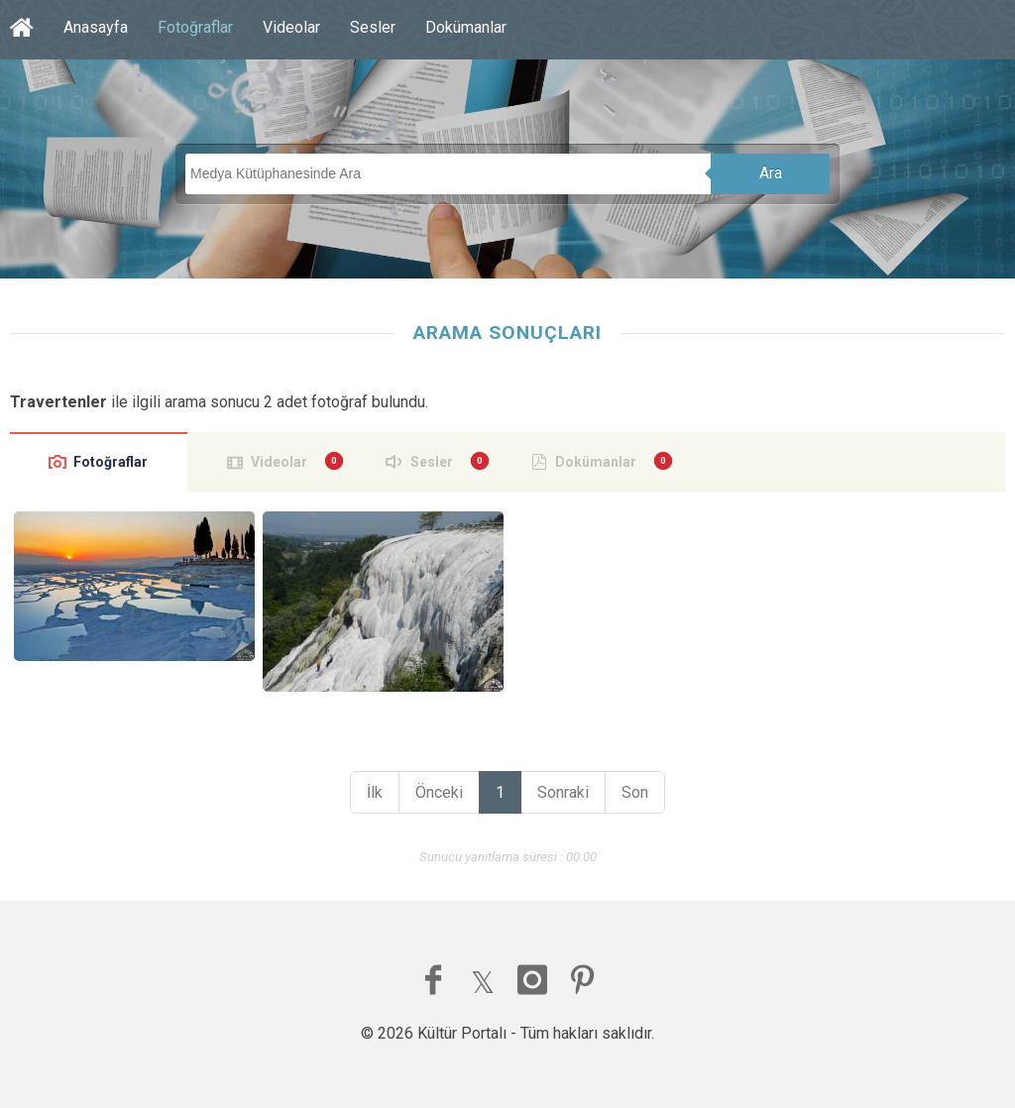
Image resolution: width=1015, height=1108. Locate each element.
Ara (770, 173)
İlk (375, 792)
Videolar (291, 27)
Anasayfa (95, 27)
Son (634, 792)
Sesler (372, 27)
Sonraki (563, 792)
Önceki (439, 792)
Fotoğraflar (195, 27)
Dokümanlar (466, 27)
